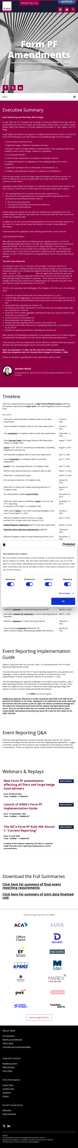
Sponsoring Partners (39, 1017)
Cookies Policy (8, 1089)
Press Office (7, 1071)
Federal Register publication (16, 525)
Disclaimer (6, 1092)
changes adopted (28, 273)
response (16, 609)
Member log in (29, 3)
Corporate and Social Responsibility (16, 1047)
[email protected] (27, 711)
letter (18, 511)
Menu (39, 97)
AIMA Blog (6, 1110)
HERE (33, 694)
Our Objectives (8, 1036)
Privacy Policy (7, 1085)
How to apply (7, 1043)
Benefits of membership (12, 1039)
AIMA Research (8, 1067)
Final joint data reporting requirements (21, 529)
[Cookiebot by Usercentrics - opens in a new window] (64, 545)
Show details (64, 593)
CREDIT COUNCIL (67, 2)
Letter (6, 447)
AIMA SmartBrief (9, 1114)
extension (12, 433)
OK (63, 601)
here (68, 231)
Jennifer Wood (67, 357)
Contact (5, 1096)
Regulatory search (9, 1063)
